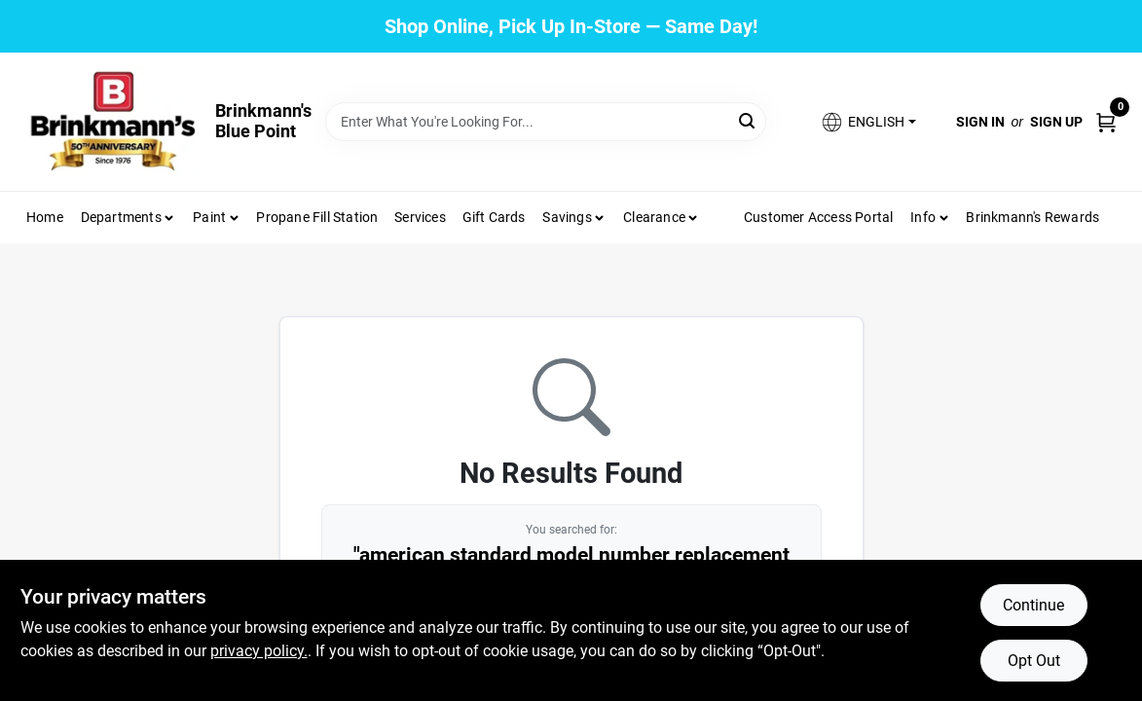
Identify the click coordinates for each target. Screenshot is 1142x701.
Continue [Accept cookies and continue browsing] (1033, 605)
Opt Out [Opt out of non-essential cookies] (1034, 660)
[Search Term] (545, 121)
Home (44, 217)
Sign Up (1056, 121)
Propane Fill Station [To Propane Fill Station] (317, 217)
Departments (121, 217)
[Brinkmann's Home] (114, 121)
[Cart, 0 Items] (1106, 121)
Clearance (654, 217)
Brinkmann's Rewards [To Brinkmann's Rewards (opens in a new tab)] (1032, 217)
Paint (209, 217)
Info (923, 217)
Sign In (980, 121)
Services (420, 217)
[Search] (748, 120)
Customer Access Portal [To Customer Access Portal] (818, 217)
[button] (867, 122)
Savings (566, 217)
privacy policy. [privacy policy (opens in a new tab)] (259, 651)
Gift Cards (494, 217)
